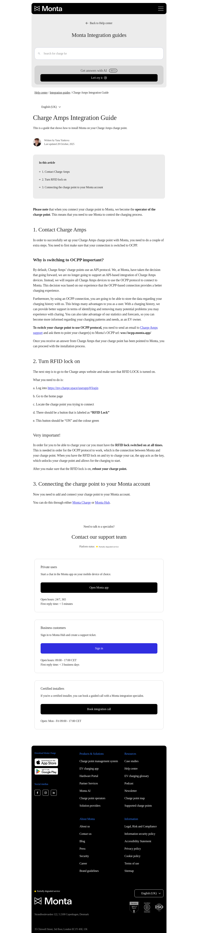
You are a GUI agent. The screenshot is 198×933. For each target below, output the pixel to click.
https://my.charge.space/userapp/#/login (73, 388)
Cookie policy (132, 856)
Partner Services (89, 783)
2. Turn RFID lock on (52, 179)
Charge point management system (99, 761)
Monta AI (85, 790)
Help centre (131, 768)
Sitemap (129, 870)
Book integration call (99, 709)
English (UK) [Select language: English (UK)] (49, 106)
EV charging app (89, 768)
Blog (82, 841)
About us (85, 826)
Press (82, 848)
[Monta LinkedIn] (54, 793)
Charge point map (134, 798)
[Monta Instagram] (46, 793)
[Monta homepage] (48, 8)
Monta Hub (102, 502)
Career (83, 863)
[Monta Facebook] (37, 793)
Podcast (128, 783)
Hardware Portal (89, 776)
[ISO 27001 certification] (159, 907)
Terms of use (131, 863)
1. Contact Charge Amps (54, 171)
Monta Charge (81, 502)
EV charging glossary (136, 776)
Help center (41, 92)
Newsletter (130, 790)
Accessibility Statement (137, 841)
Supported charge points (138, 805)
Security (84, 856)
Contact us (86, 833)
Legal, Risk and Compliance (140, 826)
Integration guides (60, 92)
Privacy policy (132, 848)
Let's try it (99, 77)
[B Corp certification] (147, 907)
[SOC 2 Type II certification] (134, 908)
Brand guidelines (89, 870)
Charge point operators (92, 798)
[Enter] (38, 53)
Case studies (131, 761)
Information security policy (139, 833)
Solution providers (90, 805)
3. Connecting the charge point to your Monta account (71, 187)
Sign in (99, 648)
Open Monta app (98, 587)
